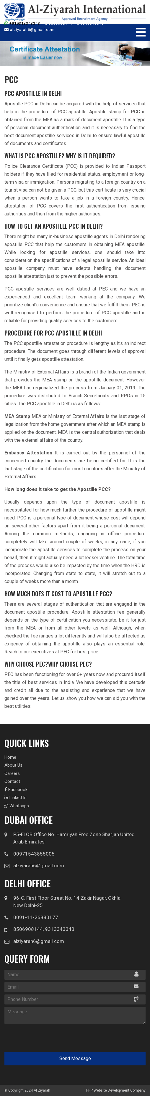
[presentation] (42, 1036)
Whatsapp (16, 805)
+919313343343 (22, 23)
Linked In (15, 797)
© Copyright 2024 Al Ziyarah (27, 1090)
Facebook (15, 789)
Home (10, 757)
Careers (12, 773)
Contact (12, 781)
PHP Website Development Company (116, 1090)
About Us (13, 765)
